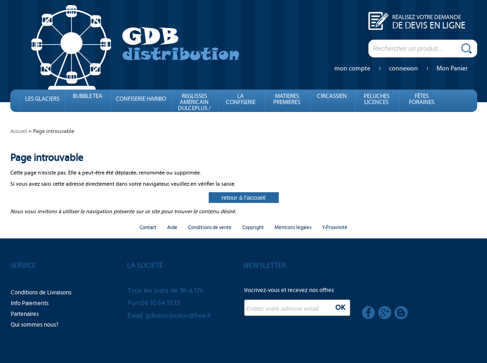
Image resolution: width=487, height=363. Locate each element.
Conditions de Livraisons (41, 292)
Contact (148, 227)
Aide (172, 227)
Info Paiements (30, 303)
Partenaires (25, 314)
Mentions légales (293, 227)
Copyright (253, 227)
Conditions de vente (210, 227)
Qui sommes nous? (34, 324)
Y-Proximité (334, 227)
